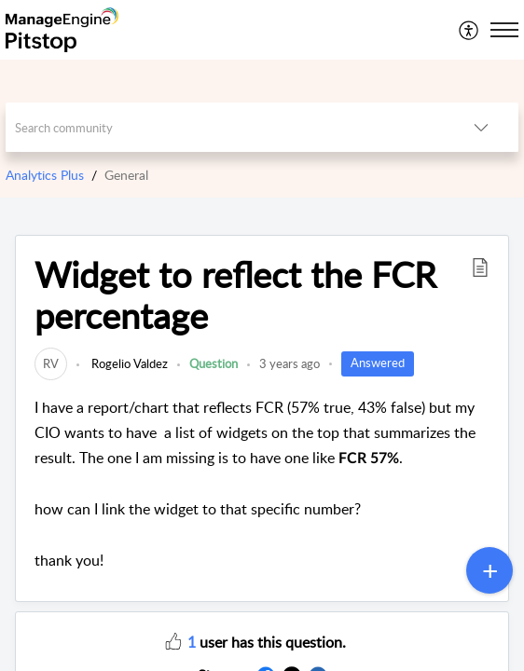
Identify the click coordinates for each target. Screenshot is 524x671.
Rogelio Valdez (128, 363)
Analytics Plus (45, 175)
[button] (480, 266)
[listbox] (481, 127)
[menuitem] (469, 29)
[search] (225, 127)
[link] (50, 363)
